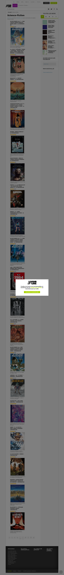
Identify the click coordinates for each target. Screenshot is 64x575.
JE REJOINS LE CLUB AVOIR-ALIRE (32, 292)
